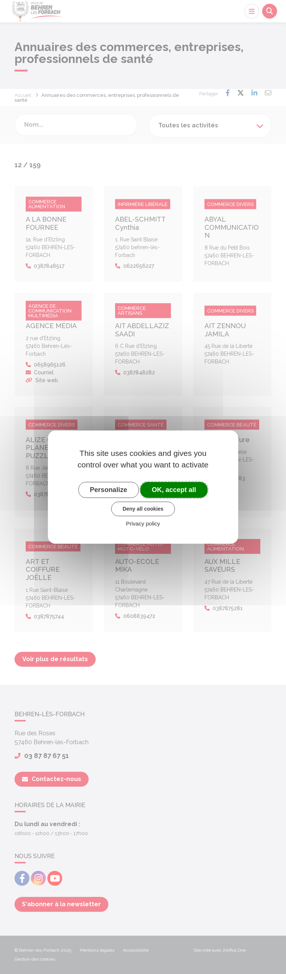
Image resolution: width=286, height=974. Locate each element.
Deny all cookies (143, 509)
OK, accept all (174, 489)
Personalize (108, 489)
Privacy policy (143, 523)
